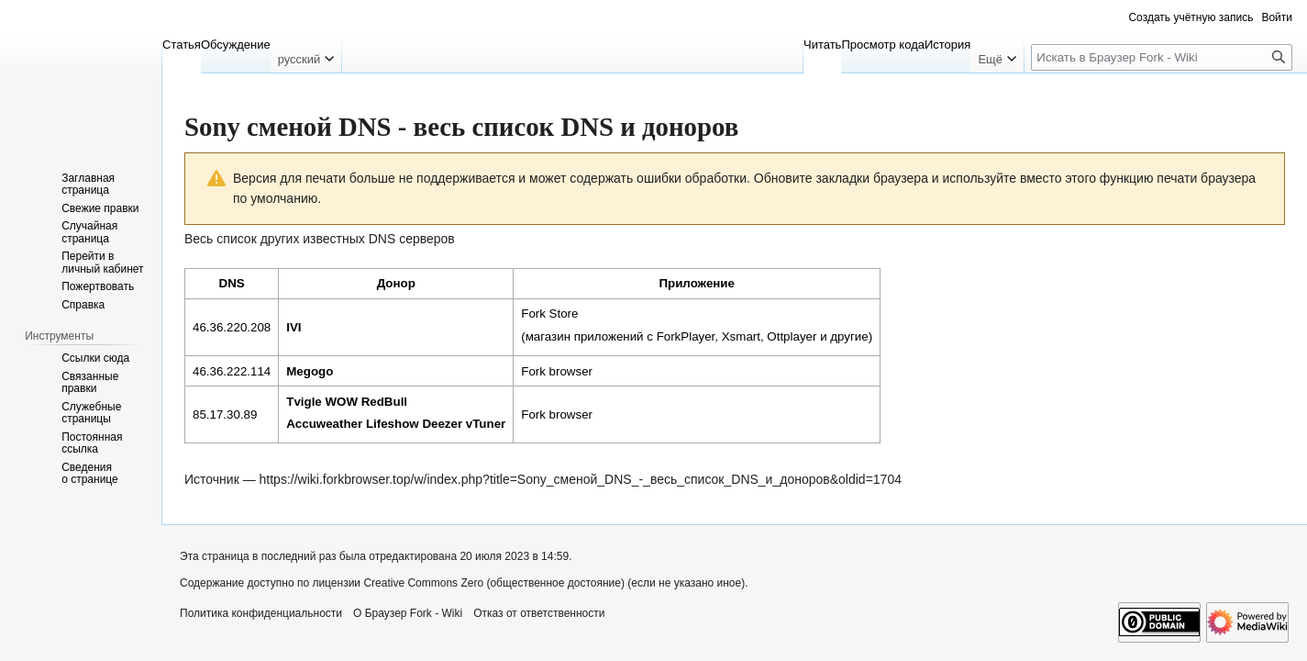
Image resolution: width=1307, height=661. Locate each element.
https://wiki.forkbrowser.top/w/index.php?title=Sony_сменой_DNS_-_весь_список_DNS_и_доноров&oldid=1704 (581, 479)
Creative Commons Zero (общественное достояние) (494, 583)
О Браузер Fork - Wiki (407, 613)
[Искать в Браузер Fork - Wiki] (1161, 57)
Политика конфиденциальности (261, 613)
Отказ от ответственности (538, 613)
